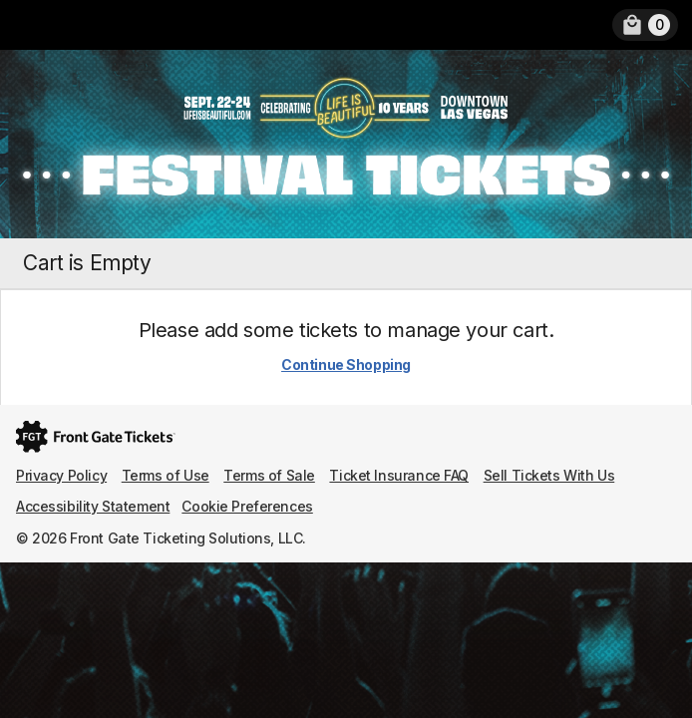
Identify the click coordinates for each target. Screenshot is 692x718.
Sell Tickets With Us (549, 475)
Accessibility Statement (93, 506)
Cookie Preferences (246, 506)
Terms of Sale (269, 475)
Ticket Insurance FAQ (399, 475)
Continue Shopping (346, 364)
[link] (645, 25)
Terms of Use (165, 475)
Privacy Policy (61, 475)
